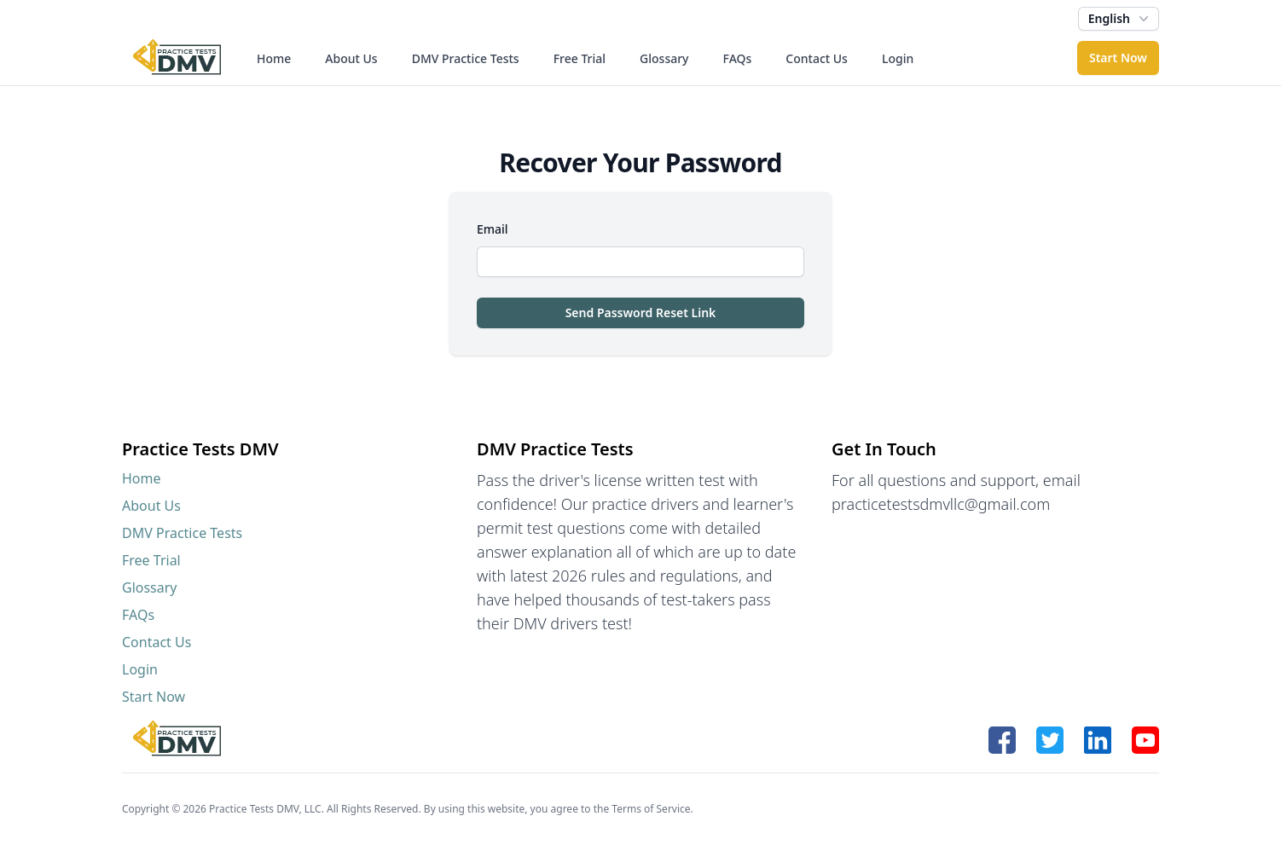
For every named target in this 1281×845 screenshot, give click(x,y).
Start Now (1118, 57)
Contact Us (816, 58)
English (1120, 18)
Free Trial (580, 58)
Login (897, 58)
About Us (351, 58)
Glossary (664, 58)
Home (274, 58)
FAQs (737, 58)
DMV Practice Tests (465, 58)
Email (492, 229)
